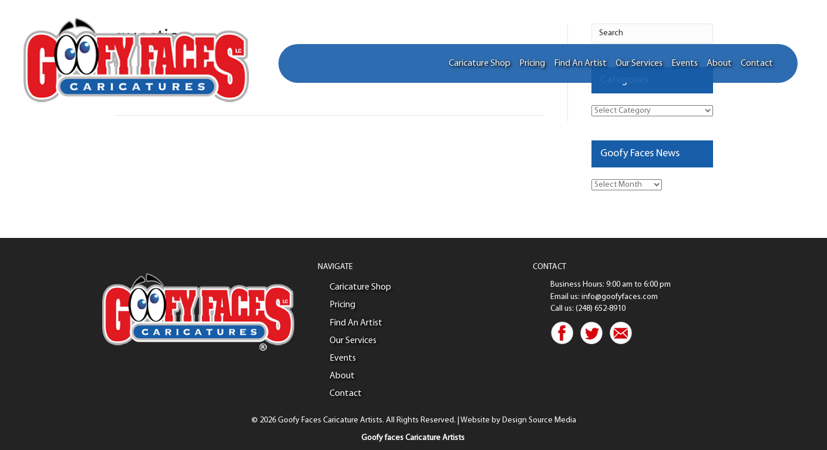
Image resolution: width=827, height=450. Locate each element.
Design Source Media (539, 420)
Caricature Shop (479, 63)
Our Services (639, 63)
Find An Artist (580, 63)
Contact (757, 63)
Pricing (532, 63)
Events (684, 63)
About (719, 63)
